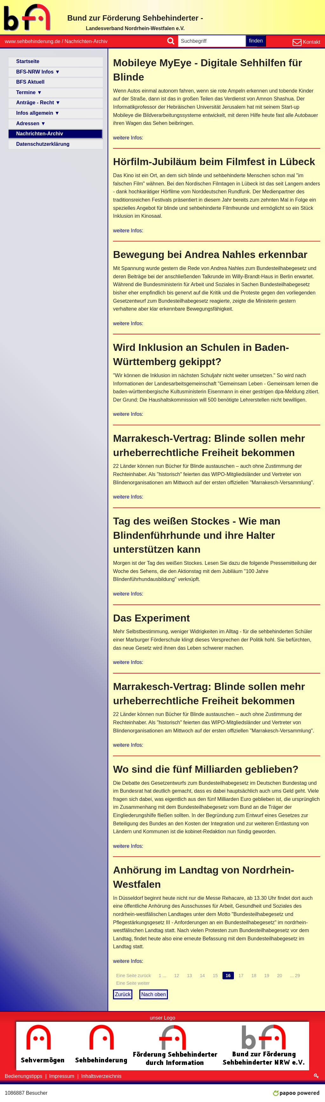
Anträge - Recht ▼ (38, 102)
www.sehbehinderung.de (32, 41)
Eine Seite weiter (132, 983)
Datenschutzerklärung (43, 144)
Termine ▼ (29, 92)
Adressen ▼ (31, 123)
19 (266, 975)
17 (241, 975)
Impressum (62, 1076)
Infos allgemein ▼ (38, 113)
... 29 (295, 975)
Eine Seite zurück (133, 975)
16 (228, 975)
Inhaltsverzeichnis (101, 1076)
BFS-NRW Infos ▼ (38, 71)
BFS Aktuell (30, 82)
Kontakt (311, 42)
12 (176, 975)
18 (253, 975)
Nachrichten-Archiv (86, 41)
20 (279, 975)
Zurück (122, 994)
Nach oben (153, 994)
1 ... (162, 975)
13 (189, 975)
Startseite (27, 61)
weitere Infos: (128, 137)
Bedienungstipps (24, 1076)
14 (202, 975)
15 (215, 975)
